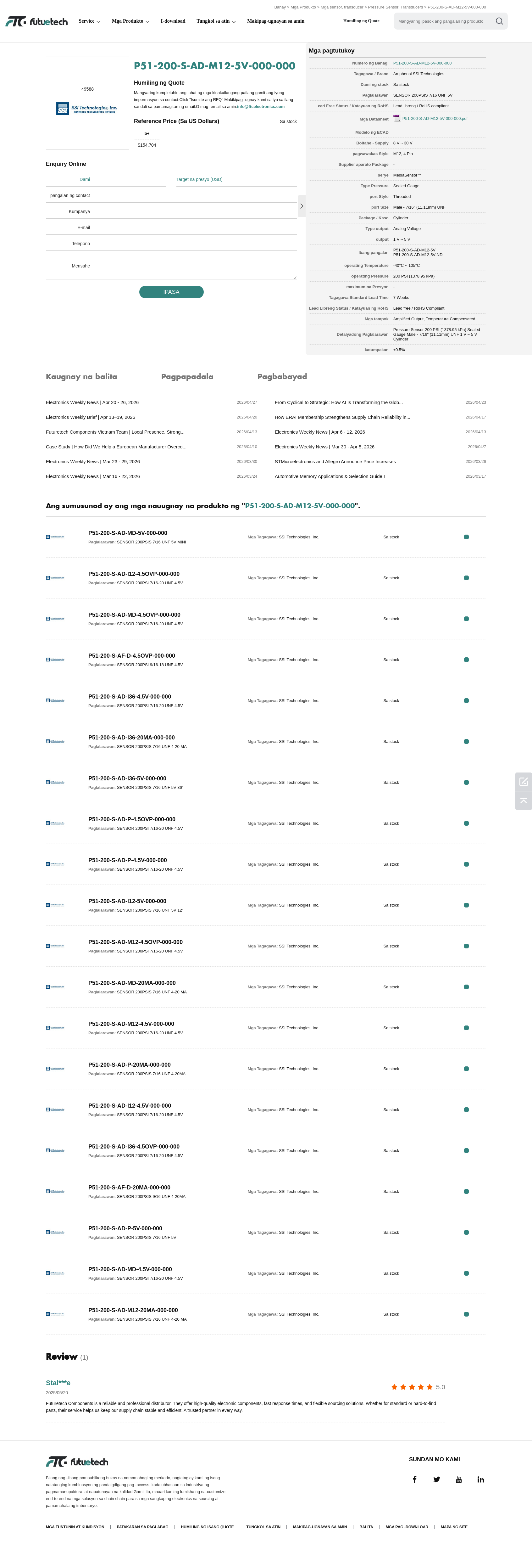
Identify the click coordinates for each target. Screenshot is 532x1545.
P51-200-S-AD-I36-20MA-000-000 (131, 737)
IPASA (171, 292)
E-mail (83, 227)
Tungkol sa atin (213, 21)
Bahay (280, 7)
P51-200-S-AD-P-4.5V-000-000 (127, 860)
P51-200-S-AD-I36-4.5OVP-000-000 (134, 1146)
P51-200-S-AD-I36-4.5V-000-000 (129, 697)
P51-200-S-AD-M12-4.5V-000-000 (131, 1024)
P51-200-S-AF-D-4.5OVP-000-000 (131, 656)
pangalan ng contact (70, 195)
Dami (85, 179)
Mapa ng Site (454, 1527)
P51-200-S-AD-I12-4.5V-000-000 (129, 1106)
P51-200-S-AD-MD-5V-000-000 (127, 533)
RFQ (466, 537)
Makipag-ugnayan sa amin (276, 21)
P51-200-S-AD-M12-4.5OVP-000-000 (135, 942)
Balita (366, 1527)
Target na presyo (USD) (199, 179)
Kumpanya (79, 211)
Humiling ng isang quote (207, 1527)
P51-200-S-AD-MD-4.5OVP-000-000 (134, 615)
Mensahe (81, 265)
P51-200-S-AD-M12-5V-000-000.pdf (435, 118)
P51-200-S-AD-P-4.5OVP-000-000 (131, 819)
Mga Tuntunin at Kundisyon (75, 1527)
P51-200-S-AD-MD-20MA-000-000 (132, 983)
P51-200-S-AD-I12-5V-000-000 (127, 901)
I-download (173, 21)
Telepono (81, 243)
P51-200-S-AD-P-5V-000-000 (125, 1228)
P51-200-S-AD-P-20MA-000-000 (129, 1065)
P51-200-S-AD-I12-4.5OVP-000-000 (134, 574)
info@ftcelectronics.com (261, 106)
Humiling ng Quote (362, 21)
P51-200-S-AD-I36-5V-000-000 (127, 778)
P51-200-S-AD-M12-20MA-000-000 (133, 1310)
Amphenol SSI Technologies (418, 73)
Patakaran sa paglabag (143, 1527)
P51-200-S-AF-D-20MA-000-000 (129, 1187)
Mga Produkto (303, 7)
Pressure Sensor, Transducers (395, 7)
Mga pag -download (407, 1527)
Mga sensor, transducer (342, 7)
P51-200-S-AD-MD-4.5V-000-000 (130, 1269)
